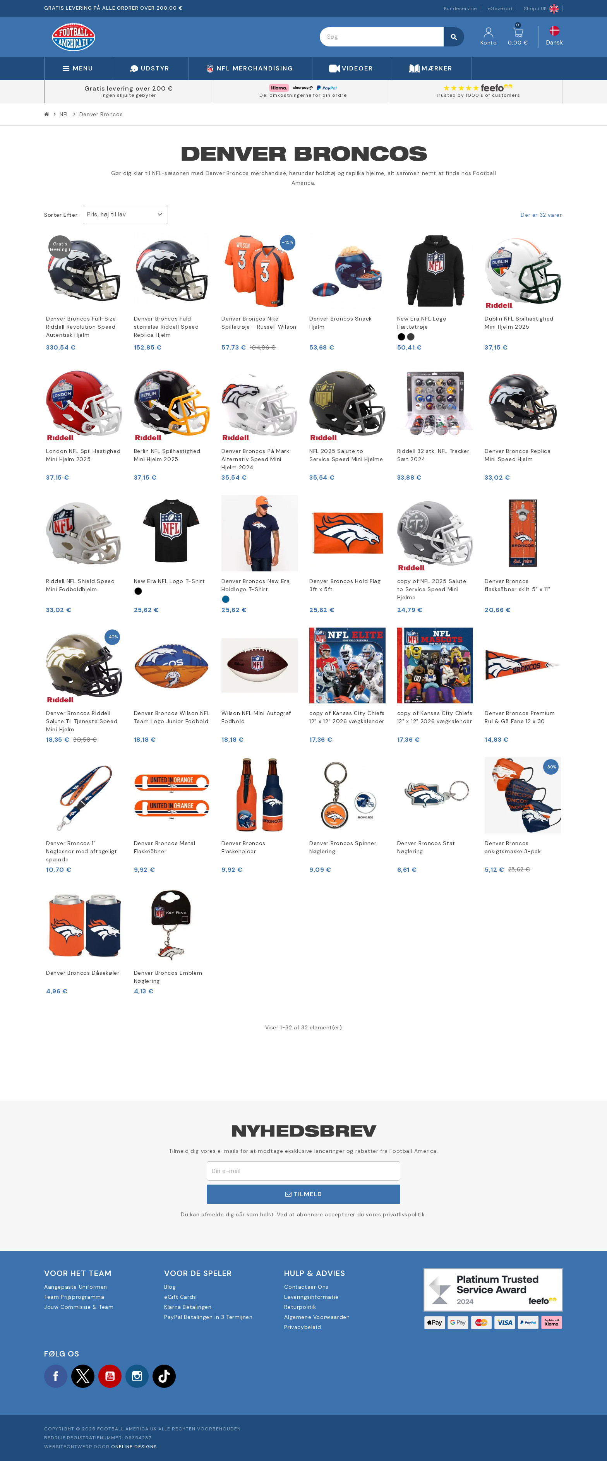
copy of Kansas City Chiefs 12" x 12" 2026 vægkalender (347, 717)
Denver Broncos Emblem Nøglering (168, 976)
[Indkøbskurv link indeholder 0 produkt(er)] (518, 37)
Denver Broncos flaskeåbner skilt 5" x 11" (517, 585)
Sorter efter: (61, 214)
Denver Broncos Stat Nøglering (426, 847)
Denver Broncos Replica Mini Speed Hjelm (517, 455)
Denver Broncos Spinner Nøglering (342, 847)
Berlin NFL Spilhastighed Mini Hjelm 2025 (167, 455)
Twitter (82, 1376)
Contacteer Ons (306, 1286)
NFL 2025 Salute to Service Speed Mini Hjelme (346, 455)
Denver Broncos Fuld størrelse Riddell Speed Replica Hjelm (166, 326)
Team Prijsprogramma (74, 1296)
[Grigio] (411, 337)
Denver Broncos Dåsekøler (83, 972)
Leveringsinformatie (311, 1296)
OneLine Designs (134, 1447)
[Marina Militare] (226, 599)
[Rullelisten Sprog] (554, 37)
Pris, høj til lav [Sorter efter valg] (106, 214)
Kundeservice (460, 8)
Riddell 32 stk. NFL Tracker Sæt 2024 (433, 455)
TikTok (164, 1376)
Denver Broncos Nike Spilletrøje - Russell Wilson (259, 322)
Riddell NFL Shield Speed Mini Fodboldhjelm (80, 585)
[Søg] (391, 36)
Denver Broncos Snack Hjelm (340, 322)
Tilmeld (303, 1194)
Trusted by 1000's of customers (478, 95)
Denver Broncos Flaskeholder (243, 847)
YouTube (110, 1376)
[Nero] (401, 337)
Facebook (55, 1376)
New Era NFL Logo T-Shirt (169, 581)
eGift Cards (180, 1296)
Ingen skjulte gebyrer (128, 95)
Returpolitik (300, 1306)
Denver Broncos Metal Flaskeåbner (164, 847)
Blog (170, 1286)
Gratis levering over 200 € (128, 88)
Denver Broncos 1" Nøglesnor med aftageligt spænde (81, 851)
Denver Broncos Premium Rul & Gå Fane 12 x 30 (520, 717)
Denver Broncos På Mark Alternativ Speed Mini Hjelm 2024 (255, 459)
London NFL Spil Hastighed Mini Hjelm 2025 (83, 455)
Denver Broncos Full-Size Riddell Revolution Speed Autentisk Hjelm (81, 326)
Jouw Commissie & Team (79, 1306)
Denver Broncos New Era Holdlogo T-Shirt (255, 585)
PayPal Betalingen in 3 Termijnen (208, 1317)
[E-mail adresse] (303, 1171)
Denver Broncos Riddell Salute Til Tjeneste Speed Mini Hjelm (82, 721)
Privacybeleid (302, 1327)
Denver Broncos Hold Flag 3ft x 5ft (345, 585)
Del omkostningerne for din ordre (303, 95)
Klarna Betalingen (187, 1306)
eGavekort (500, 8)
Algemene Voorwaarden (317, 1317)
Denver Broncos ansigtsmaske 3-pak (513, 847)
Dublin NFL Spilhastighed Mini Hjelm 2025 (519, 322)
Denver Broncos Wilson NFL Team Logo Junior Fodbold (172, 717)
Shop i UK (541, 8)
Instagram (137, 1376)
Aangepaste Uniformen (75, 1286)
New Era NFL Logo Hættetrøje (422, 322)
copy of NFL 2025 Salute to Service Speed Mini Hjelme (431, 589)
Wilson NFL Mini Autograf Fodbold (256, 717)
